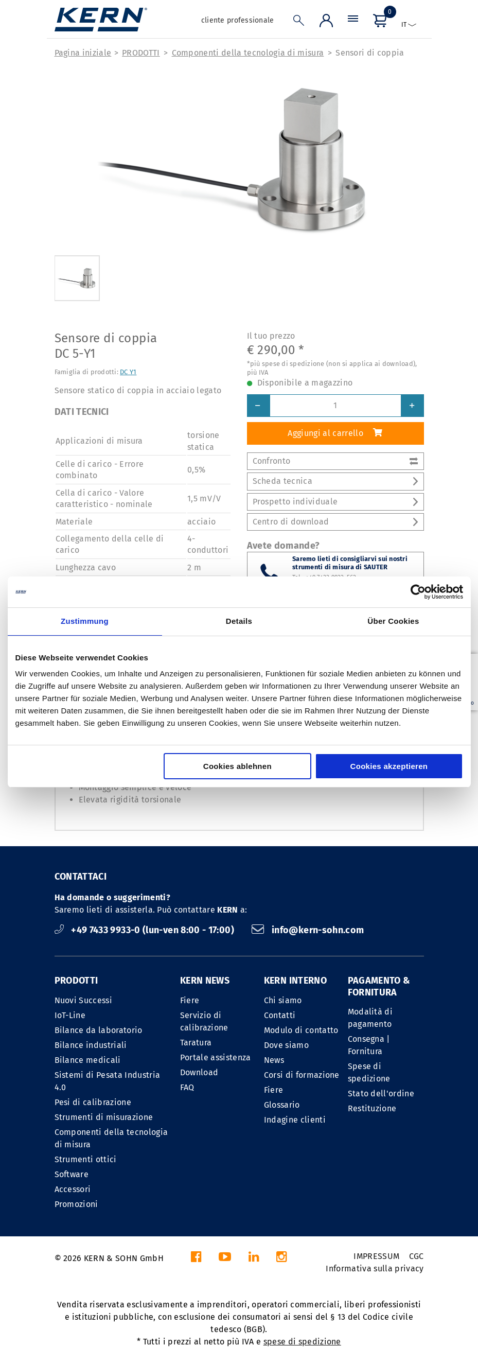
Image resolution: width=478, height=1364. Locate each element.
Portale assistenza (215, 1057)
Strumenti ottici (86, 1159)
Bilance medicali (88, 1060)
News (274, 1060)
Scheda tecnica (335, 481)
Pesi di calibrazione (93, 1102)
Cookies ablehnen (237, 766)
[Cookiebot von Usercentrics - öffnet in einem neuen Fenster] (418, 592)
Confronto (335, 461)
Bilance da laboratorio (99, 1030)
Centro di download (335, 522)
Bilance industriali (91, 1045)
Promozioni (76, 1204)
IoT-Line (70, 1015)
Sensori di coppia (369, 53)
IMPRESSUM (376, 1256)
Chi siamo (283, 1000)
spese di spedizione (302, 1341)
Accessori (73, 1189)
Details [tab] (239, 621)
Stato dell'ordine (381, 1093)
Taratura (196, 1042)
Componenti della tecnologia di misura (248, 53)
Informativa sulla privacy (374, 1268)
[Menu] (353, 23)
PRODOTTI (141, 53)
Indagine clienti (295, 1120)
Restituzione (372, 1108)
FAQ (187, 1087)
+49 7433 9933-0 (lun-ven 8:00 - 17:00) (146, 930)
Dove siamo (286, 1045)
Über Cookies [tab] (393, 621)
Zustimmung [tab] (85, 621)
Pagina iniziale (83, 53)
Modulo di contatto (301, 1030)
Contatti (280, 1015)
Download (199, 1072)
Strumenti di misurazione (104, 1117)
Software (72, 1174)
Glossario (282, 1105)
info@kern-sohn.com (308, 930)
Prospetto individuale (335, 501)
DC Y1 (128, 372)
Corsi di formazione (302, 1075)
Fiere (190, 1000)
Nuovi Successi (83, 1000)
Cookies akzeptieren (389, 766)
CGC (416, 1256)
